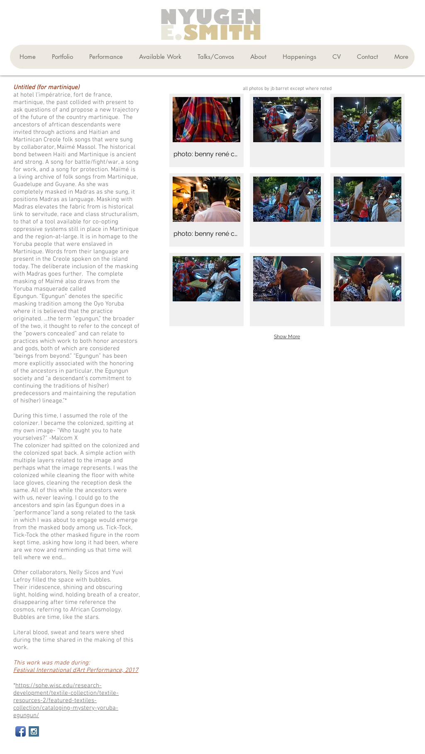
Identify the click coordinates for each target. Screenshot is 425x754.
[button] (60, 57)
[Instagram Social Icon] (34, 731)
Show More (287, 336)
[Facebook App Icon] (20, 731)
